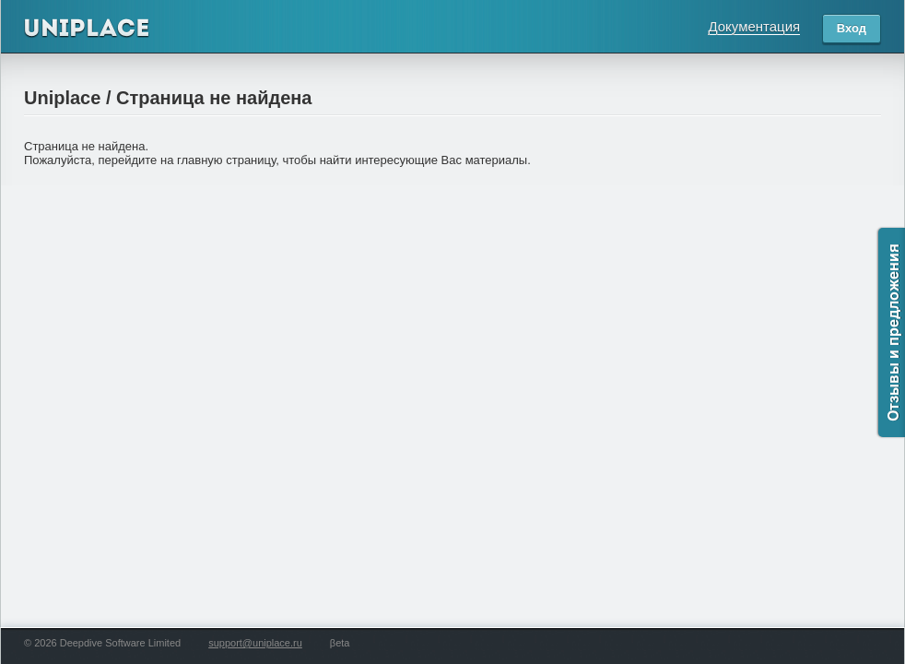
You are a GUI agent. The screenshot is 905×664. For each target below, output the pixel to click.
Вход (851, 28)
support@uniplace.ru (255, 642)
